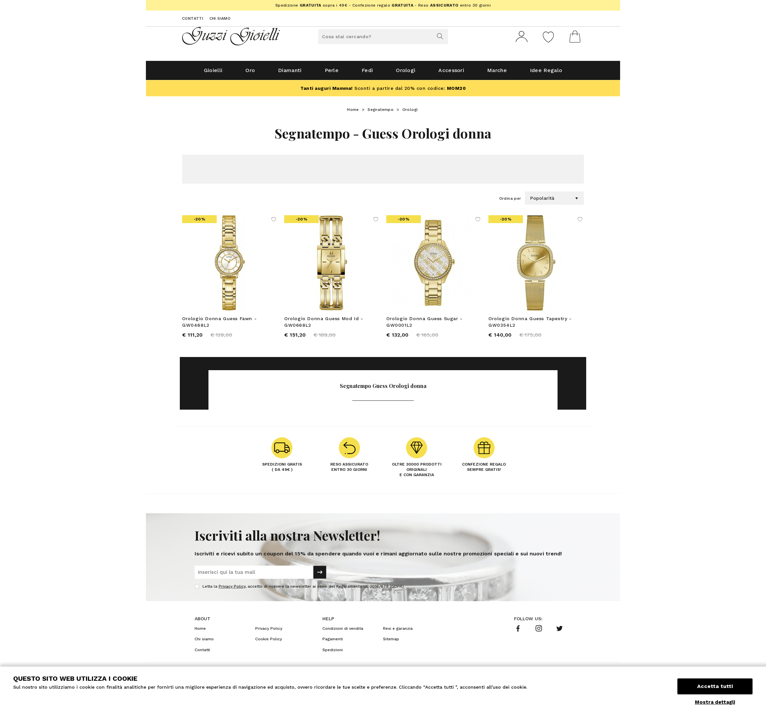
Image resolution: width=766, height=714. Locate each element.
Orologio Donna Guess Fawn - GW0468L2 (219, 324)
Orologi (405, 73)
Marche (497, 73)
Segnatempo (381, 112)
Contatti (192, 18)
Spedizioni (332, 653)
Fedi (367, 73)
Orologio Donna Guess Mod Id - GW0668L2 (323, 324)
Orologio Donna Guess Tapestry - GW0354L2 (530, 324)
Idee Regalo (546, 73)
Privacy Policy (232, 590)
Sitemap (391, 642)
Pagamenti (332, 642)
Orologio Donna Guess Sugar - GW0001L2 (424, 324)
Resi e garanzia (398, 632)
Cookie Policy (268, 642)
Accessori (451, 73)
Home (353, 112)
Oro (250, 73)
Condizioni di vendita (342, 632)
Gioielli (213, 73)
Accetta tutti (715, 687)
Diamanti (289, 73)
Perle (332, 73)
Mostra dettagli (715, 702)
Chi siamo (220, 18)
